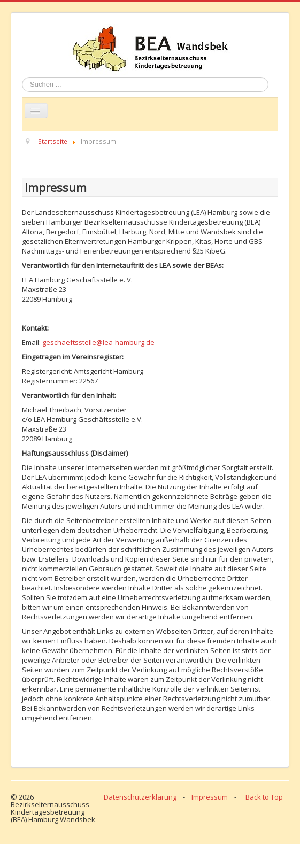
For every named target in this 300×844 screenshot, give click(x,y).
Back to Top (264, 797)
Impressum (209, 797)
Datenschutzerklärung (140, 797)
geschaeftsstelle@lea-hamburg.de (98, 342)
